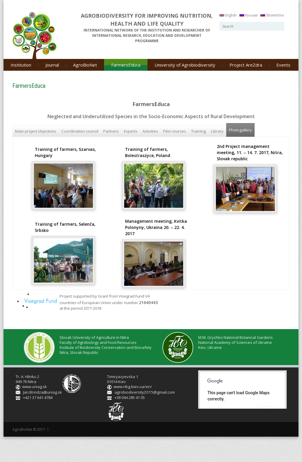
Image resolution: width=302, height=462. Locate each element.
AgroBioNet (85, 65)
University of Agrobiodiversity (185, 65)
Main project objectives (35, 131)
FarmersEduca (125, 65)
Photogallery (242, 128)
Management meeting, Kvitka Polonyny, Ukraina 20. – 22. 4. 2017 (156, 227)
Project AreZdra (245, 65)
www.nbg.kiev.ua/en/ (133, 386)
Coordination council (79, 131)
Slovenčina (272, 15)
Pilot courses (174, 131)
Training (198, 131)
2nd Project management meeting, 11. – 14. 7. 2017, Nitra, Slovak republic (250, 152)
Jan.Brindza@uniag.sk (42, 392)
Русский (248, 15)
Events (283, 65)
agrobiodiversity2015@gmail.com (143, 392)
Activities (150, 131)
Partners (111, 131)
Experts (130, 131)
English (228, 15)
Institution (21, 65)
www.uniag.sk (34, 386)
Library (217, 131)
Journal (52, 65)
